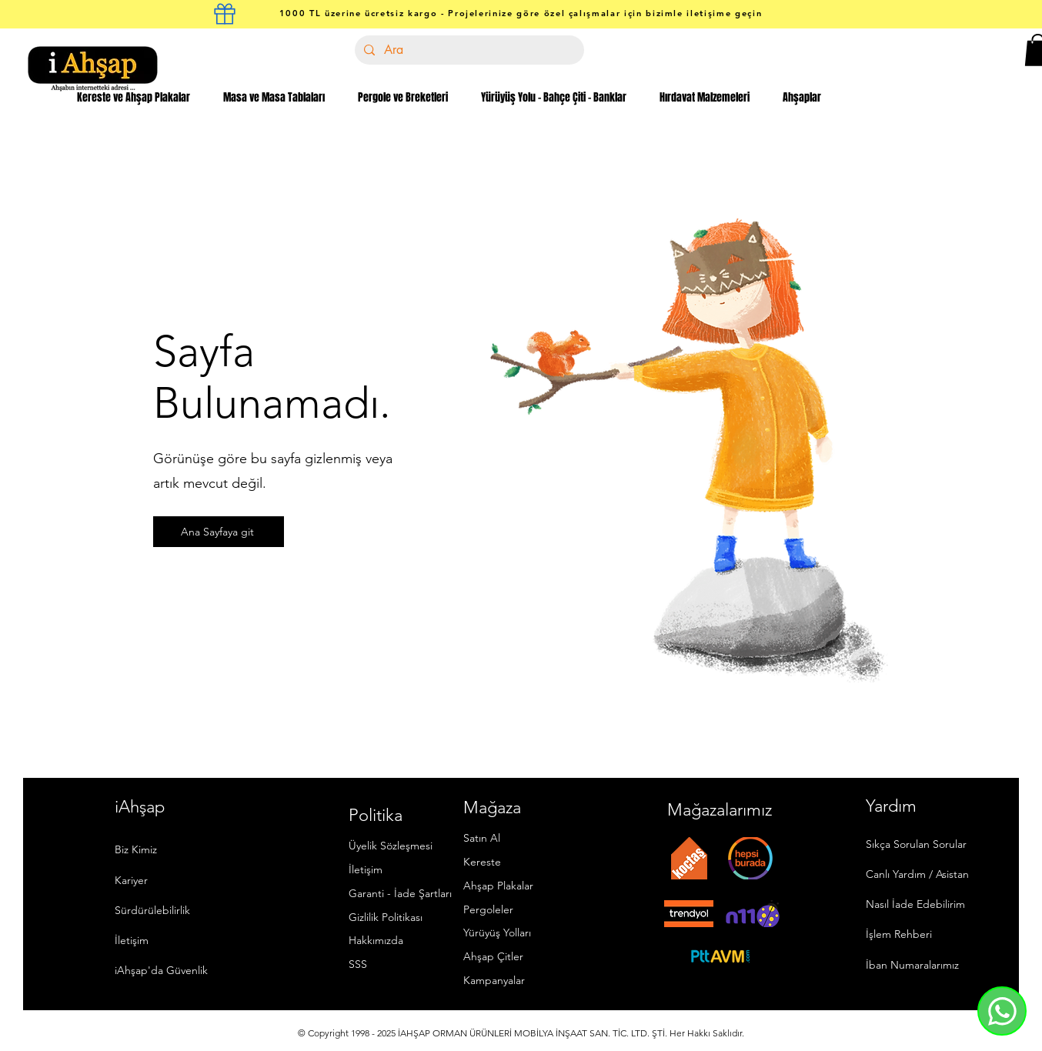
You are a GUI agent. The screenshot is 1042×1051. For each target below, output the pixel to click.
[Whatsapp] (1002, 1011)
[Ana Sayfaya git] (218, 531)
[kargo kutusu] (224, 13)
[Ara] (468, 50)
